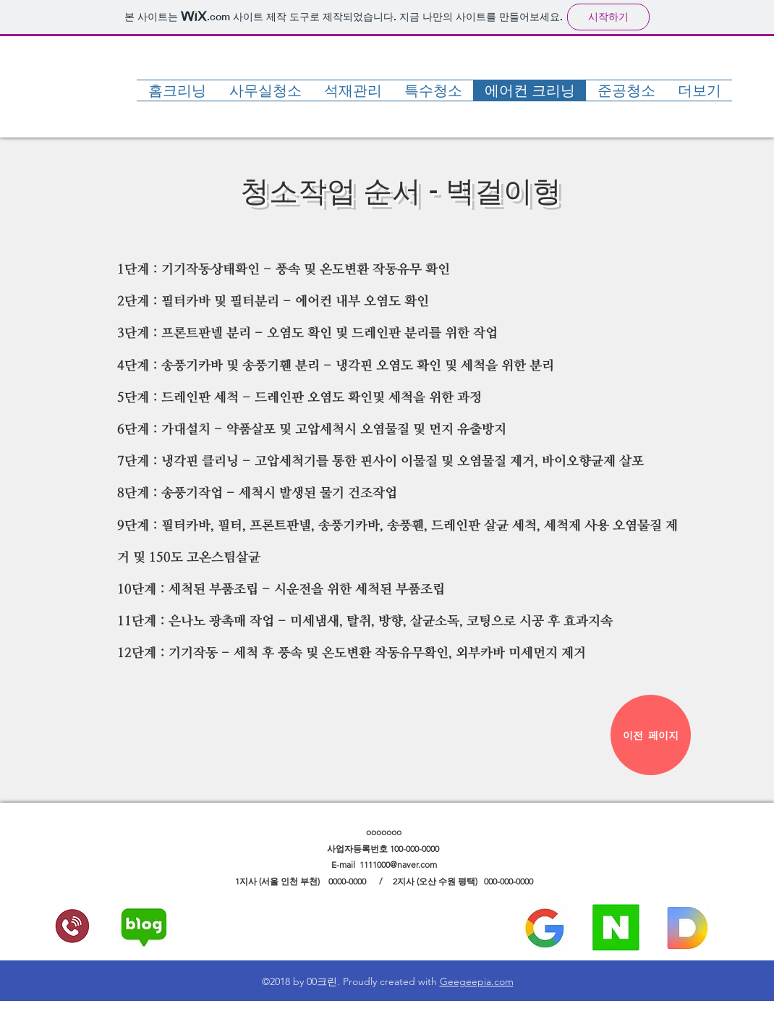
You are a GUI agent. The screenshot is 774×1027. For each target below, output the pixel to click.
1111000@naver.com (398, 864)
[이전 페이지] (651, 735)
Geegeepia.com (477, 981)
